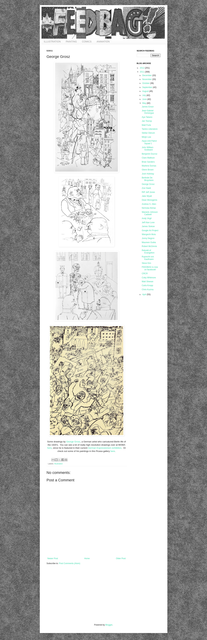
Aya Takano (147, 117)
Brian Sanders (148, 162)
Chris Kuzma (147, 289)
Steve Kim (146, 263)
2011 (142, 72)
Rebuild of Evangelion (148, 251)
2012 (142, 68)
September (147, 87)
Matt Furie (146, 125)
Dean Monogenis (149, 200)
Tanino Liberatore (150, 129)
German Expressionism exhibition (104, 448)
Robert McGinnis (149, 246)
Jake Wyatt (147, 196)
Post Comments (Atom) (69, 563)
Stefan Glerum (148, 133)
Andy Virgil (146, 218)
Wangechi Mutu (149, 234)
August (145, 91)
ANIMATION (103, 41)
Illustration (58, 464)
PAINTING (71, 41)
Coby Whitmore (149, 277)
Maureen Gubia (149, 242)
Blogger (108, 625)
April (144, 294)
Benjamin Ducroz (149, 154)
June (144, 99)
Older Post (121, 558)
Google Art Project (150, 230)
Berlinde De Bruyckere (147, 179)
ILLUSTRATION (52, 41)
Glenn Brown (147, 170)
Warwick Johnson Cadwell (150, 213)
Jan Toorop (147, 121)
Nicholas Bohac (149, 208)
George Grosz (73, 441)
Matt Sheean (147, 281)
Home (87, 558)
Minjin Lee (146, 137)
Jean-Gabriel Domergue (148, 111)
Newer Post (52, 558)
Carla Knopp (147, 285)
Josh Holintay (148, 174)
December (147, 75)
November (147, 79)
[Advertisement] (72, 596)
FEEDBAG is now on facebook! (150, 268)
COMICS (87, 41)
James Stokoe (148, 226)
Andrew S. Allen (149, 204)
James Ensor (148, 107)
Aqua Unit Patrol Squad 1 (149, 142)
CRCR (145, 273)
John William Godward (147, 148)
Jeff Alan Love (148, 222)
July (144, 95)
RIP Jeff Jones (148, 192)
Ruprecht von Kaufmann (148, 257)
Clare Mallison (148, 158)
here (49, 448)
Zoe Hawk (146, 188)
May (144, 103)
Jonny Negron (148, 238)
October (146, 83)
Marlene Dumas (149, 166)
